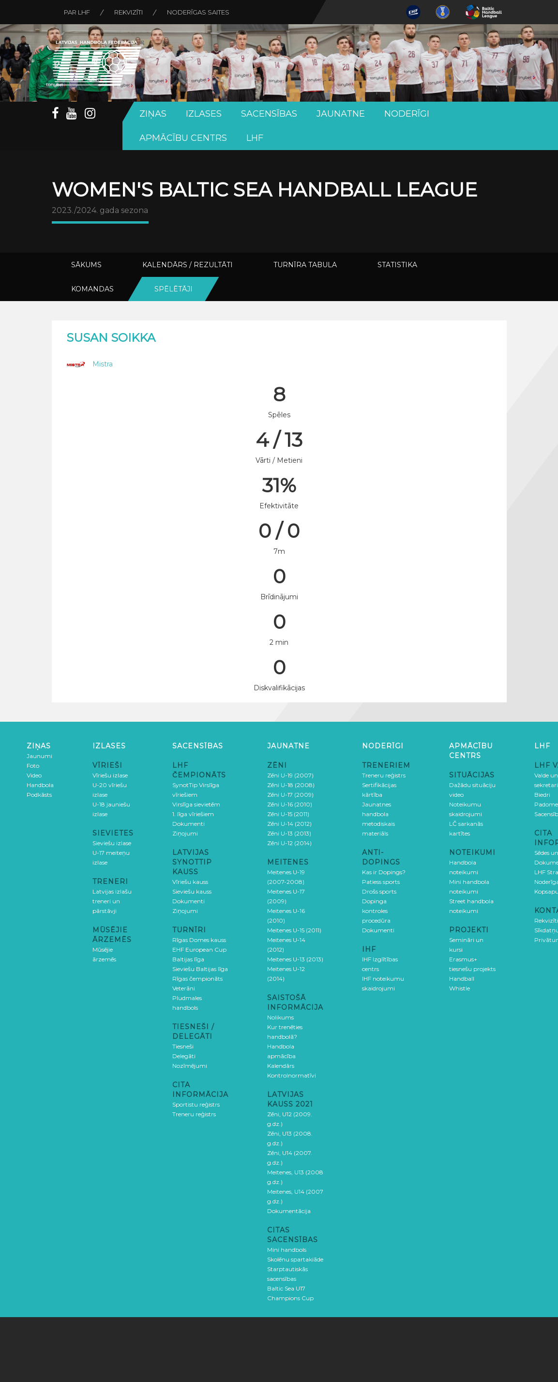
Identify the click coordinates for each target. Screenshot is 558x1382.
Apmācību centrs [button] (183, 138)
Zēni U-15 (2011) (288, 814)
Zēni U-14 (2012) (289, 823)
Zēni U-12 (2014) (289, 843)
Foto (33, 765)
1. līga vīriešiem (193, 814)
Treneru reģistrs (194, 1114)
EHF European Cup (199, 949)
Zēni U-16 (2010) (289, 804)
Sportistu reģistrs (196, 1104)
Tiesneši (183, 1046)
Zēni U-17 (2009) (290, 794)
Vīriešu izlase (110, 775)
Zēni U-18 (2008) (291, 785)
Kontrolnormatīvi (291, 1075)
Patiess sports (381, 881)
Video (34, 775)
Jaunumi (39, 755)
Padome (546, 804)
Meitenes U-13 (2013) (295, 959)
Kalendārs (280, 1065)
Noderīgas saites (198, 12)
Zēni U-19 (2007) (290, 775)
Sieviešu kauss (191, 891)
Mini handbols (286, 1249)
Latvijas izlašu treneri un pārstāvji (112, 901)
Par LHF (77, 12)
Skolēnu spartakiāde (295, 1259)
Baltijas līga (188, 959)
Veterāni (183, 988)
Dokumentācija (289, 1211)
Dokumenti (188, 823)
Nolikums (280, 1017)
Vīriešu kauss (190, 881)
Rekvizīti (128, 12)
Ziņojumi (185, 833)
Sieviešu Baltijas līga (200, 968)
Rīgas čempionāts (197, 978)
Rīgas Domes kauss (199, 939)
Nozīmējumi (189, 1065)
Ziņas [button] (152, 113)
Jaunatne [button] (341, 113)
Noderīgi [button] (406, 113)
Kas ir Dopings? (384, 872)
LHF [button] (254, 138)
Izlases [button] (204, 113)
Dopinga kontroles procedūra (376, 910)
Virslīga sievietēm (196, 804)
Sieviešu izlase (111, 843)
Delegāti (184, 1056)
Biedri (542, 794)
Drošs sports (379, 891)
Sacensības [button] (269, 113)
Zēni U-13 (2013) (289, 833)
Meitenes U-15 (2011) (294, 930)
